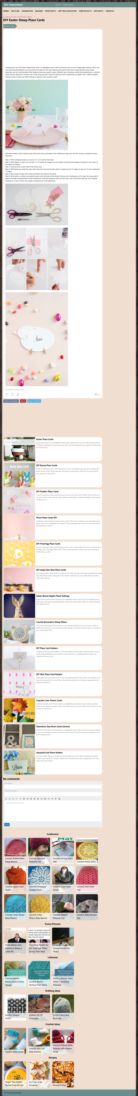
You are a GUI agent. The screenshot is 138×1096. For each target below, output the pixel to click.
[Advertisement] (52, 48)
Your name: (8, 783)
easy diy (17, 389)
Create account (68, 5)
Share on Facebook (11, 401)
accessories (9, 389)
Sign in (58, 5)
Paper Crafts (10, 26)
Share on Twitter (34, 401)
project (22, 389)
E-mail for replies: (10, 791)
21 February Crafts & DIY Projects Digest (17, 17)
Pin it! (23, 401)
